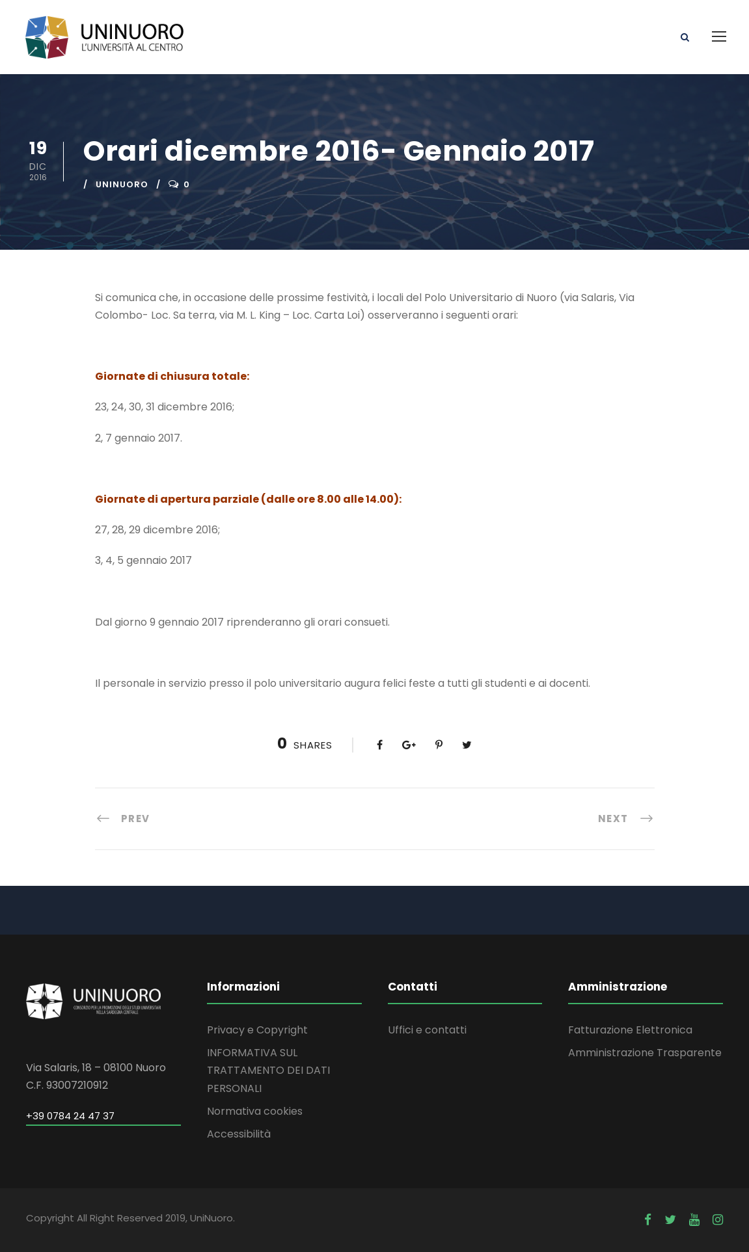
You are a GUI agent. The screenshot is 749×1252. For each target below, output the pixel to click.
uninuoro (122, 184)
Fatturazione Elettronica (630, 1029)
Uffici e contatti (427, 1029)
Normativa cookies (255, 1111)
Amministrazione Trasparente (645, 1052)
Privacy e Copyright (257, 1029)
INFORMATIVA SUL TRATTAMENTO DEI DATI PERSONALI (268, 1070)
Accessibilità (239, 1133)
